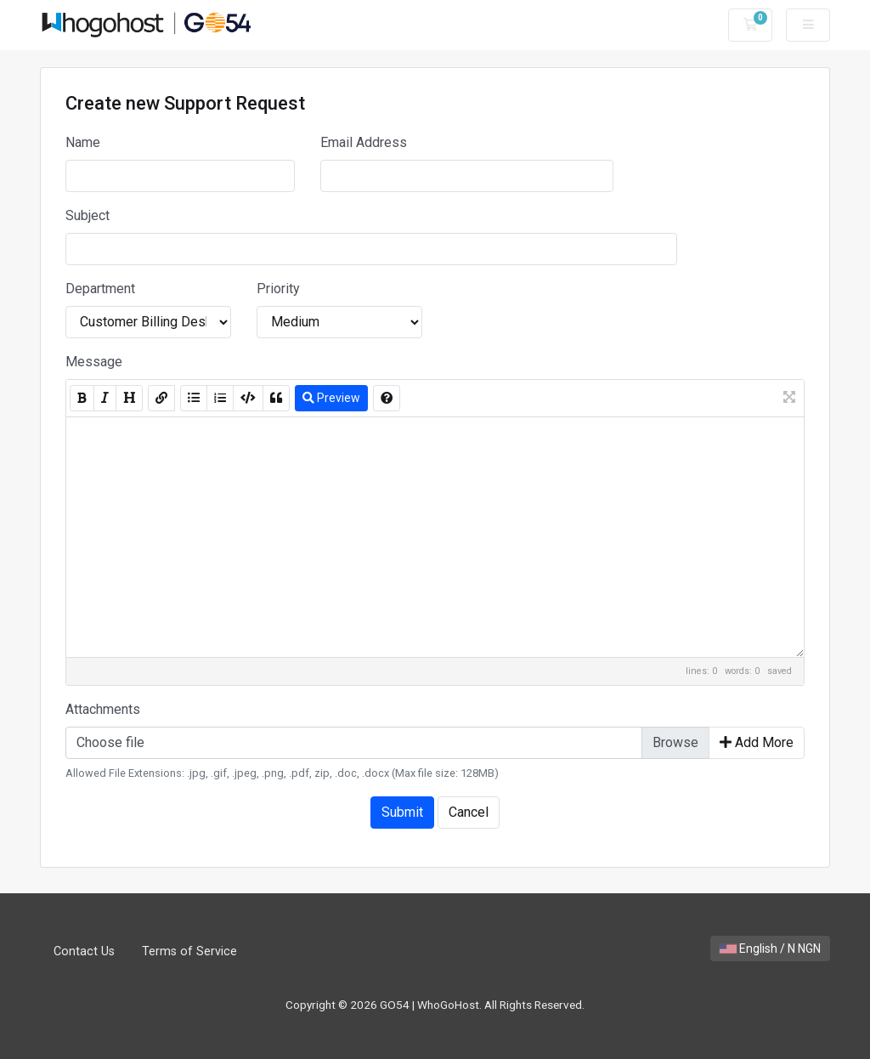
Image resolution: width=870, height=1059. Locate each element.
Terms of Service (189, 951)
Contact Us (84, 951)
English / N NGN (770, 948)
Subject (87, 215)
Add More (757, 742)
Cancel (469, 812)
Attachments (102, 709)
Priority (278, 288)
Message (93, 362)
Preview (331, 398)
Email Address (363, 142)
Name (82, 142)
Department (100, 288)
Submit (402, 812)
